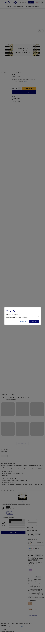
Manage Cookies (24, 321)
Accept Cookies (34, 321)
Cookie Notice (22, 316)
